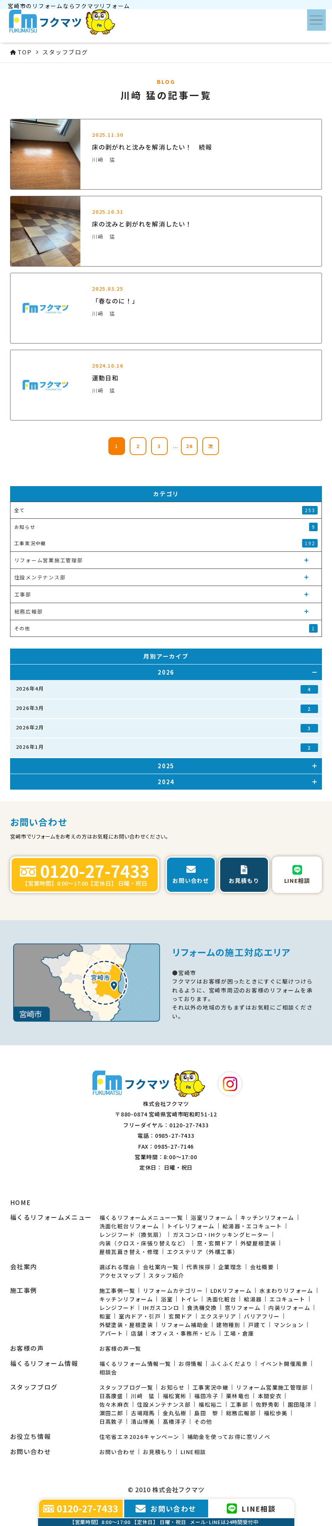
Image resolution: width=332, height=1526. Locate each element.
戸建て (257, 1325)
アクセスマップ (120, 1275)
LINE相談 (193, 1452)
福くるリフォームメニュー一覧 (141, 1217)
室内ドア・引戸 (140, 1316)
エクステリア (218, 1316)
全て (166, 510)
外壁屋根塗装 (258, 1243)
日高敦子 (111, 1421)
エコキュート (287, 1299)
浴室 (167, 1299)
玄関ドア (181, 1316)
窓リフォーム (243, 1307)
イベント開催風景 (284, 1363)
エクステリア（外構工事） (203, 1252)
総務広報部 (241, 1413)
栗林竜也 (238, 1396)
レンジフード (117, 1307)
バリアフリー (262, 1316)
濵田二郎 (111, 1413)
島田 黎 (206, 1413)
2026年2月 (167, 728)
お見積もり (158, 1452)
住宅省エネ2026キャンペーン (139, 1437)
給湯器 (253, 1299)
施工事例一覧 (117, 1290)
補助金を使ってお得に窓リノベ (229, 1437)
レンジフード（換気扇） (132, 1234)
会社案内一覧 (161, 1267)
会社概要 (262, 1267)
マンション (289, 1325)
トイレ (189, 1299)
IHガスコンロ (161, 1307)
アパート (111, 1333)
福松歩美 (276, 1413)
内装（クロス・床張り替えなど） (144, 1243)
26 (189, 446)
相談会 (108, 1372)
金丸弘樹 (175, 1413)
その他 (203, 1421)
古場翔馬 (143, 1413)
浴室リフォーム (212, 1217)
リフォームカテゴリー (173, 1290)
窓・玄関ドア (215, 1243)
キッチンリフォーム (267, 1217)
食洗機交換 (202, 1307)
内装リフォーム (289, 1307)
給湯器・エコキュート (252, 1226)
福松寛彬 (175, 1396)
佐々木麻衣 (114, 1404)
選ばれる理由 (117, 1267)
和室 (105, 1316)
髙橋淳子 (175, 1421)
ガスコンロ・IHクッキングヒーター (221, 1234)
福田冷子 (206, 1396)
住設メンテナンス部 (164, 1404)
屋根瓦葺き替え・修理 (129, 1252)
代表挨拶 (198, 1267)
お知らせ (173, 1387)
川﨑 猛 (143, 1396)
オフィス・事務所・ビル (183, 1333)
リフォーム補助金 (185, 1325)
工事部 (239, 1404)
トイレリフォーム (191, 1226)
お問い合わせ (117, 1452)
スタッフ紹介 (166, 1275)
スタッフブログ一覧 (126, 1387)
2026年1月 (167, 747)
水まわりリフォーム (286, 1290)
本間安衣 (270, 1396)
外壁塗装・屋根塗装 (126, 1325)
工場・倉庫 (239, 1333)
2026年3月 (167, 708)
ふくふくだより (231, 1363)
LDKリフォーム (231, 1290)
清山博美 (143, 1421)
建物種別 (228, 1325)
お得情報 (191, 1363)
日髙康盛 (111, 1396)
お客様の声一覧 (120, 1348)
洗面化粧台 (221, 1299)
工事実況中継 (210, 1387)
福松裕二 (210, 1404)
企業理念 (230, 1267)
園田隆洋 (300, 1404)
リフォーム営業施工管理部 (272, 1387)
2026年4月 (167, 689)
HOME (20, 1202)
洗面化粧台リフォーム (129, 1226)
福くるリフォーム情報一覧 (135, 1363)
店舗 (137, 1333)
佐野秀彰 (268, 1404)
